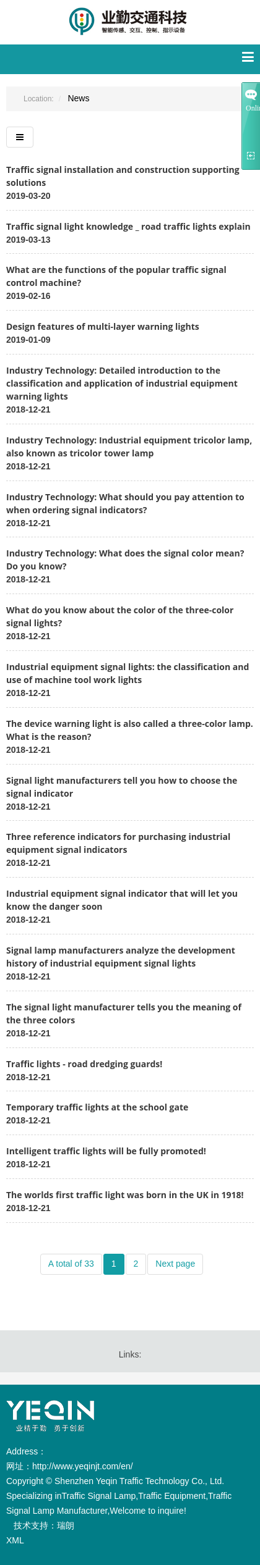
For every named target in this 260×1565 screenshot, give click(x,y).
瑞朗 (65, 1525)
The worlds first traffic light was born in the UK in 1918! (125, 1195)
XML (15, 1540)
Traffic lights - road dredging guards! (84, 1064)
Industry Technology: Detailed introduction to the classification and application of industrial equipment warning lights (122, 383)
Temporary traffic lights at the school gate (97, 1107)
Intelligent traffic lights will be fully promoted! (106, 1151)
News (78, 98)
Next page (175, 1264)
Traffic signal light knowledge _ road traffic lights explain (128, 226)
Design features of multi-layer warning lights (102, 326)
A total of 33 (71, 1264)
